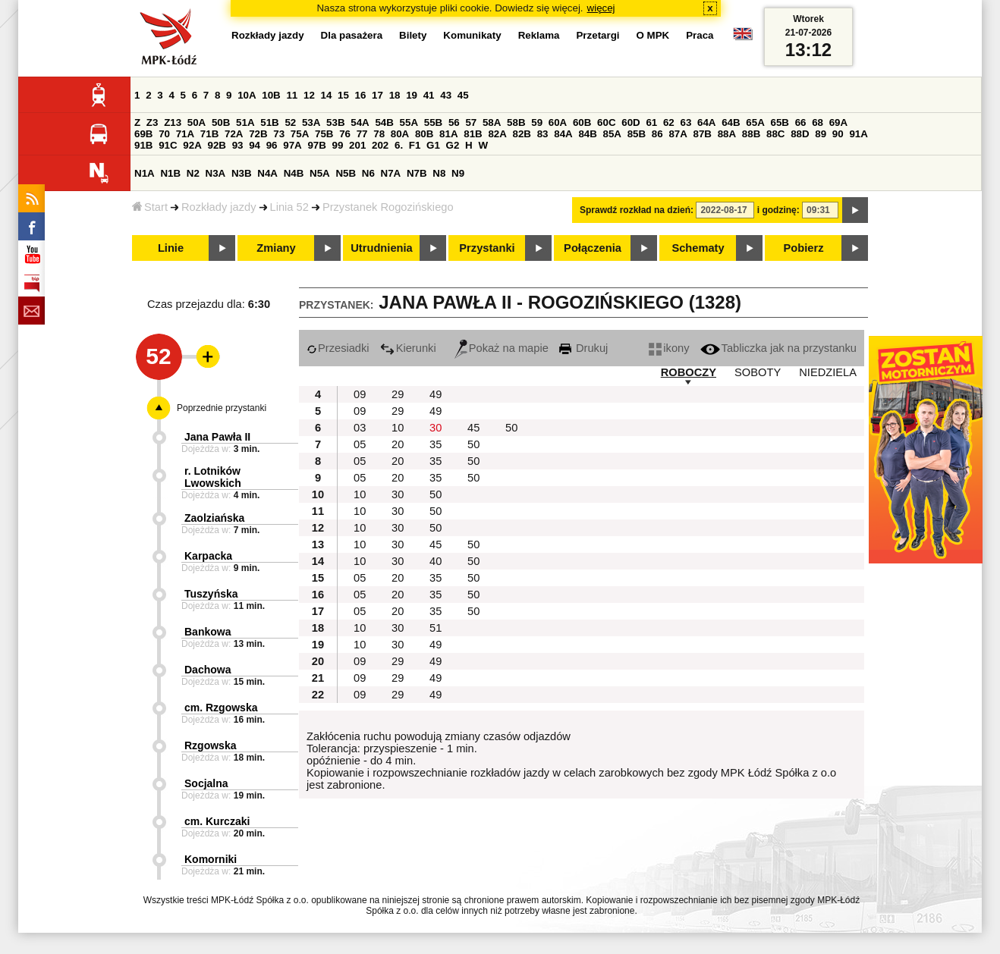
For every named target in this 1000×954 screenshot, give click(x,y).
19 (411, 95)
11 (291, 95)
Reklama (539, 35)
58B (516, 122)
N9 (457, 173)
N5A (320, 173)
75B (324, 134)
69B (143, 134)
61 (651, 122)
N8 (438, 173)
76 (345, 134)
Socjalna (206, 783)
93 (238, 145)
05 (360, 444)
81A (448, 134)
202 (380, 145)
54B (384, 122)
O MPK (653, 35)
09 (360, 394)
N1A (144, 173)
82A (497, 134)
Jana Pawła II (217, 437)
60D (630, 122)
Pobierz (804, 248)
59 (536, 122)
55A (409, 122)
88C (775, 134)
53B (335, 122)
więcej (601, 8)
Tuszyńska (211, 594)
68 (817, 122)
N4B (294, 173)
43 (445, 95)
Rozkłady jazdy (218, 207)
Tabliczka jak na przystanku (778, 348)
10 (398, 428)
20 (398, 444)
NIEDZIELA (828, 372)
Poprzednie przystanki (221, 408)
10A (246, 95)
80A (400, 134)
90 (838, 134)
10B (271, 95)
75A (300, 134)
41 (429, 95)
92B (216, 145)
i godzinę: (778, 210)
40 (435, 561)
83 (543, 134)
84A (563, 134)
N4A (267, 173)
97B (316, 145)
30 (435, 428)
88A (727, 134)
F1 (415, 145)
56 (454, 122)
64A (706, 122)
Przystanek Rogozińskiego (388, 207)
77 (362, 134)
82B (522, 134)
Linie (171, 248)
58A (492, 122)
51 (435, 628)
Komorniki (210, 859)
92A (192, 145)
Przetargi (597, 35)
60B (582, 122)
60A (558, 122)
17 (377, 95)
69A (838, 122)
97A (292, 145)
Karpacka (208, 556)
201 (357, 145)
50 (511, 428)
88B (751, 134)
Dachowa (207, 670)
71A (185, 134)
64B (731, 122)
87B (702, 134)
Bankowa (207, 632)
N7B (417, 173)
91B (143, 145)
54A (360, 122)
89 (820, 134)
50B (221, 122)
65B (779, 122)
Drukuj (583, 348)
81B (473, 134)
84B (587, 134)
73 (279, 134)
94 (254, 145)
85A (612, 134)
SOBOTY (757, 372)
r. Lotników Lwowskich (212, 477)
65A (755, 122)
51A (245, 122)
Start (150, 207)
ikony (669, 348)
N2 (193, 173)
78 (379, 134)
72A (234, 134)
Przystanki (486, 248)
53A (311, 122)
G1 (433, 145)
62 (669, 122)
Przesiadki (338, 348)
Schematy (697, 248)
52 (290, 122)
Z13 (172, 122)
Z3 (152, 122)
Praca (699, 35)
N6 (368, 173)
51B (269, 122)
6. (399, 145)
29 (398, 394)
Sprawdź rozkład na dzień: (636, 210)
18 (395, 95)
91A (858, 134)
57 (470, 122)
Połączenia (592, 248)
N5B (345, 173)
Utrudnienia (381, 248)
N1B (170, 173)
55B (433, 122)
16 (360, 95)
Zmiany (275, 248)
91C (168, 145)
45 (463, 95)
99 (338, 145)
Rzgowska (210, 745)
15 (343, 95)
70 (164, 134)
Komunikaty (472, 35)
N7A (391, 173)
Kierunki (408, 348)
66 (801, 122)
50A (196, 122)
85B (636, 134)
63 (685, 122)
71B (209, 134)
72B (258, 134)
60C (606, 122)
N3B (241, 173)
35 (435, 444)
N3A (216, 173)
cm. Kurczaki (217, 821)
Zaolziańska (214, 518)
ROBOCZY (688, 372)
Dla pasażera (352, 35)
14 (326, 95)
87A (677, 134)
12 (309, 95)
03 (360, 428)
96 (272, 145)
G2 (453, 145)
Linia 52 (289, 207)
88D (800, 134)
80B (424, 134)
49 (435, 394)
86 (657, 134)
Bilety (412, 35)
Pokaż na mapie (501, 348)
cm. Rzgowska (220, 707)
